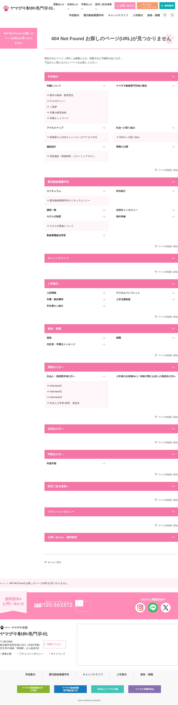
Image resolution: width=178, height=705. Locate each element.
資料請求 (169, 5)
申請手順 (51, 463)
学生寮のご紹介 (55, 306)
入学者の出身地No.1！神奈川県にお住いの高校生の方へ (146, 376)
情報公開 (6, 654)
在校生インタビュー (127, 210)
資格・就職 (153, 15)
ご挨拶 (53, 107)
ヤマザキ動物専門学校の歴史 (131, 85)
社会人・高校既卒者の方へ (61, 376)
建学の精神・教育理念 (61, 95)
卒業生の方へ (56, 454)
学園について (54, 85)
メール (103, 605)
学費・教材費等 (55, 299)
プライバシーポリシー (61, 511)
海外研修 (121, 216)
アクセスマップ (55, 127)
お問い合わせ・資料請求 (62, 537)
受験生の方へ (56, 367)
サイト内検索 (172, 15)
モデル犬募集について (61, 226)
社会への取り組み (125, 127)
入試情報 (51, 293)
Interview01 (56, 386)
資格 (49, 337)
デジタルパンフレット (149, 5)
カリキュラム (54, 191)
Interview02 (56, 391)
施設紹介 (51, 146)
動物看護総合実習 (56, 235)
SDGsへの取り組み (129, 137)
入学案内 (138, 15)
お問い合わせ (127, 5)
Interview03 (56, 397)
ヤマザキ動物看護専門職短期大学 (70, 690)
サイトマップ (58, 654)
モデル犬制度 (54, 216)
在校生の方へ (56, 428)
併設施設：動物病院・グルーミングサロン (72, 156)
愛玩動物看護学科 (94, 15)
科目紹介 (121, 191)
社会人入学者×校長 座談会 (65, 403)
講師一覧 (51, 210)
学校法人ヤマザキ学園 (107, 690)
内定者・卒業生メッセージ (61, 344)
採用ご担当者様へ (58, 486)
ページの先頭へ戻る (168, 170)
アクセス (164, 15)
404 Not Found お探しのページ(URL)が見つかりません (19, 38)
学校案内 (74, 15)
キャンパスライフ (118, 15)
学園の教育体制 (58, 112)
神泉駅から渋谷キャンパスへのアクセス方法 (73, 137)
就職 (118, 337)
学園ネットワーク (59, 118)
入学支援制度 (123, 299)
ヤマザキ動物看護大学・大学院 (33, 690)
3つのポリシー (57, 101)
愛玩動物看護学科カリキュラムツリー (70, 200)
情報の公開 (122, 146)
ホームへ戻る (54, 562)
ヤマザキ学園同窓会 (144, 690)
